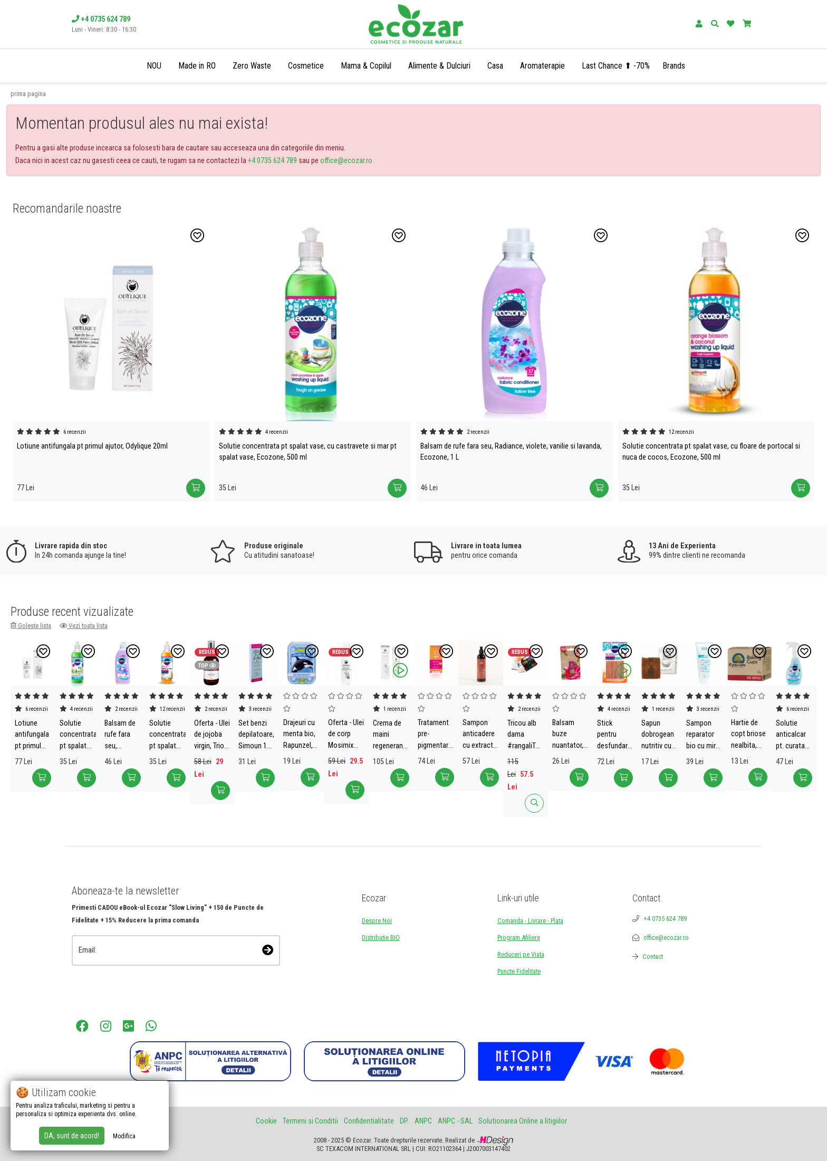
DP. (404, 1121)
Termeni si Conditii (310, 1121)
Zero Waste (252, 66)
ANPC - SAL (455, 1121)
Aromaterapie (542, 66)
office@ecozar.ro (346, 160)
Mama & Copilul (366, 66)
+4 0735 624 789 (272, 160)
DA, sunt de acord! (71, 1135)
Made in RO (197, 66)
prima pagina (28, 94)
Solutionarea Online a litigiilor (522, 1121)
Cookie (266, 1121)
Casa (495, 66)
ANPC (423, 1121)
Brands (673, 66)
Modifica (124, 1136)
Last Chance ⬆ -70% (616, 66)
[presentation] (128, 980)
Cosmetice (306, 66)
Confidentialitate (369, 1121)
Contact (652, 956)
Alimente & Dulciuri (439, 66)
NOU (154, 66)
